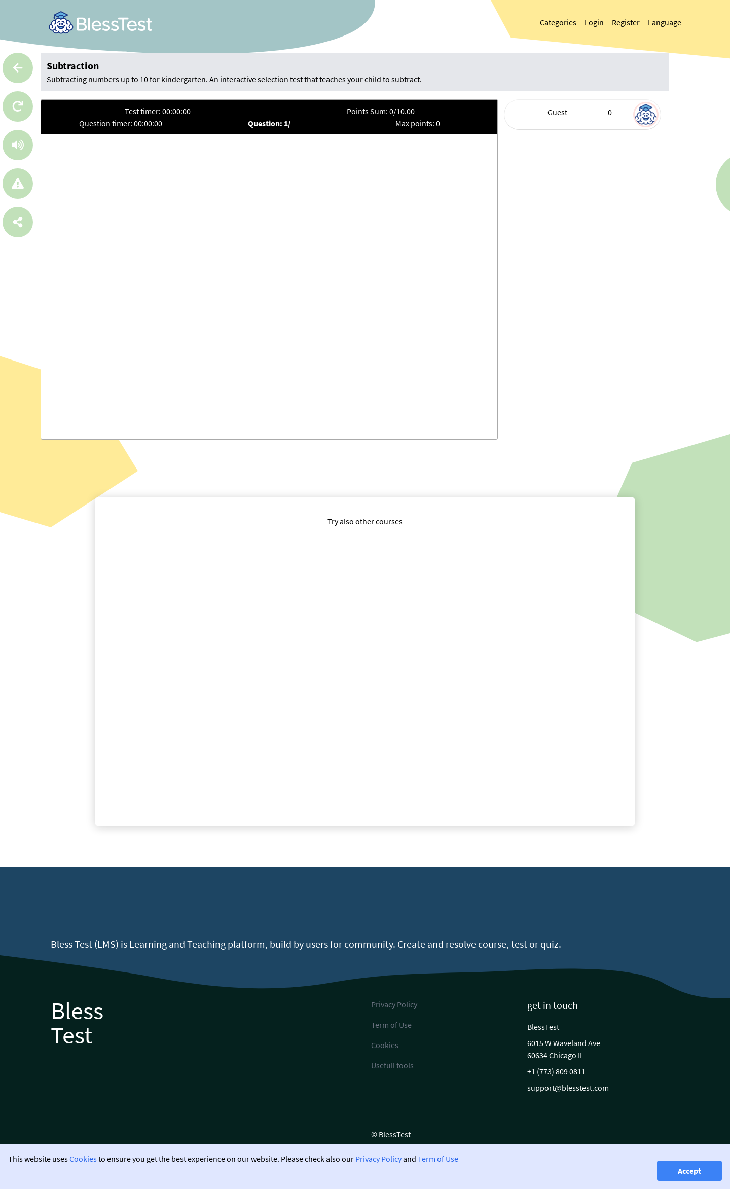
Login (594, 22)
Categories (558, 22)
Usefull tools (392, 1065)
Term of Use (438, 1159)
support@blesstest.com (568, 1088)
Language (664, 22)
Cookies (83, 1159)
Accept (689, 1171)
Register (626, 22)
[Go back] (18, 68)
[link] (100, 22)
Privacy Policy (378, 1159)
